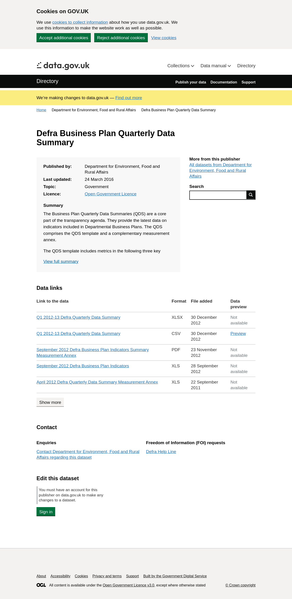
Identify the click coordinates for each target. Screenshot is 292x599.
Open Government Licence (110, 194)
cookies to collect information (80, 22)
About (41, 576)
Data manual (214, 65)
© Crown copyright (240, 585)
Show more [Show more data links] (50, 402)
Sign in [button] (45, 511)
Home (41, 110)
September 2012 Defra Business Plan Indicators (82, 365)
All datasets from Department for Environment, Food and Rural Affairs (220, 170)
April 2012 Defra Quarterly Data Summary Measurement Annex (97, 382)
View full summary (60, 261)
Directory (246, 65)
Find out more (128, 97)
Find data (251, 194)
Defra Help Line (161, 451)
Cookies (81, 576)
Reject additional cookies (121, 37)
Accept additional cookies (63, 37)
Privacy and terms (107, 576)
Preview (238, 333)
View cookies (164, 38)
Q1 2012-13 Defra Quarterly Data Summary (78, 317)
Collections (179, 65)
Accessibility (60, 576)
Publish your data (190, 82)
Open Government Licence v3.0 (128, 585)
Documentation (224, 82)
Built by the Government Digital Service (175, 576)
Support (249, 82)
